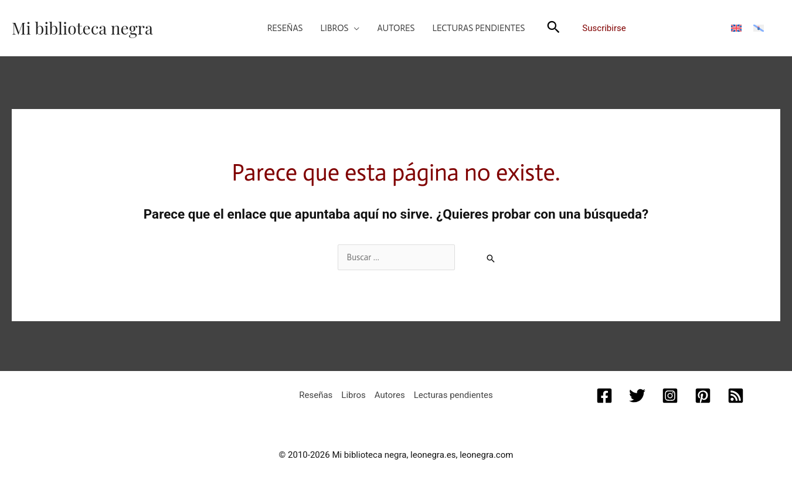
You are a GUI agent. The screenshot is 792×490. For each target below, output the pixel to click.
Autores (390, 395)
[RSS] (736, 396)
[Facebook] (604, 396)
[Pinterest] (703, 396)
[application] (353, 28)
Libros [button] (353, 395)
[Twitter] (637, 396)
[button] (340, 28)
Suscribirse (604, 28)
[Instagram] (670, 396)
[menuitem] (736, 28)
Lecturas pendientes (453, 395)
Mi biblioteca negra (82, 28)
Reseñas (315, 395)
